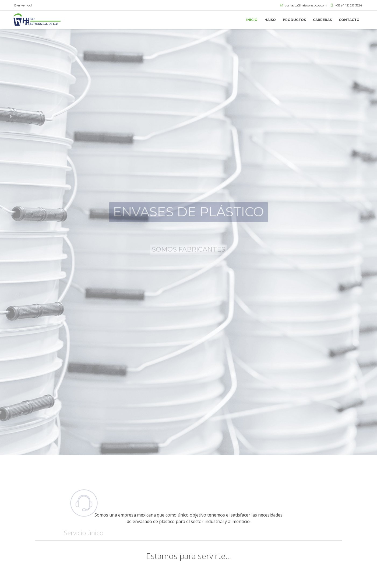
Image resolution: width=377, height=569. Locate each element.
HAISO (270, 20)
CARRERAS (322, 20)
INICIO (252, 20)
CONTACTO (349, 20)
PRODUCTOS (294, 20)
